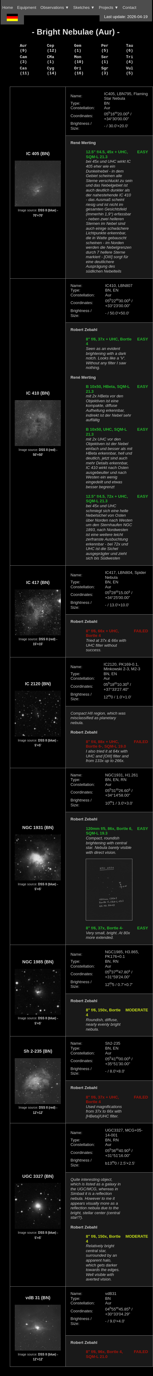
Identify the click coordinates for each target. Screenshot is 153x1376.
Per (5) (104, 48)
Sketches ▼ (84, 7)
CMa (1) (50, 59)
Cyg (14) (52, 70)
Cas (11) (24, 70)
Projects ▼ (108, 7)
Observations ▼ (55, 7)
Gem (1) (77, 48)
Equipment (26, 7)
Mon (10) (79, 59)
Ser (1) (104, 59)
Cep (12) (52, 48)
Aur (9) (23, 48)
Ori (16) (79, 70)
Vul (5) (129, 70)
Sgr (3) (104, 70)
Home (7, 7)
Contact (129, 7)
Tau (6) (129, 48)
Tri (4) (129, 59)
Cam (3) (23, 59)
